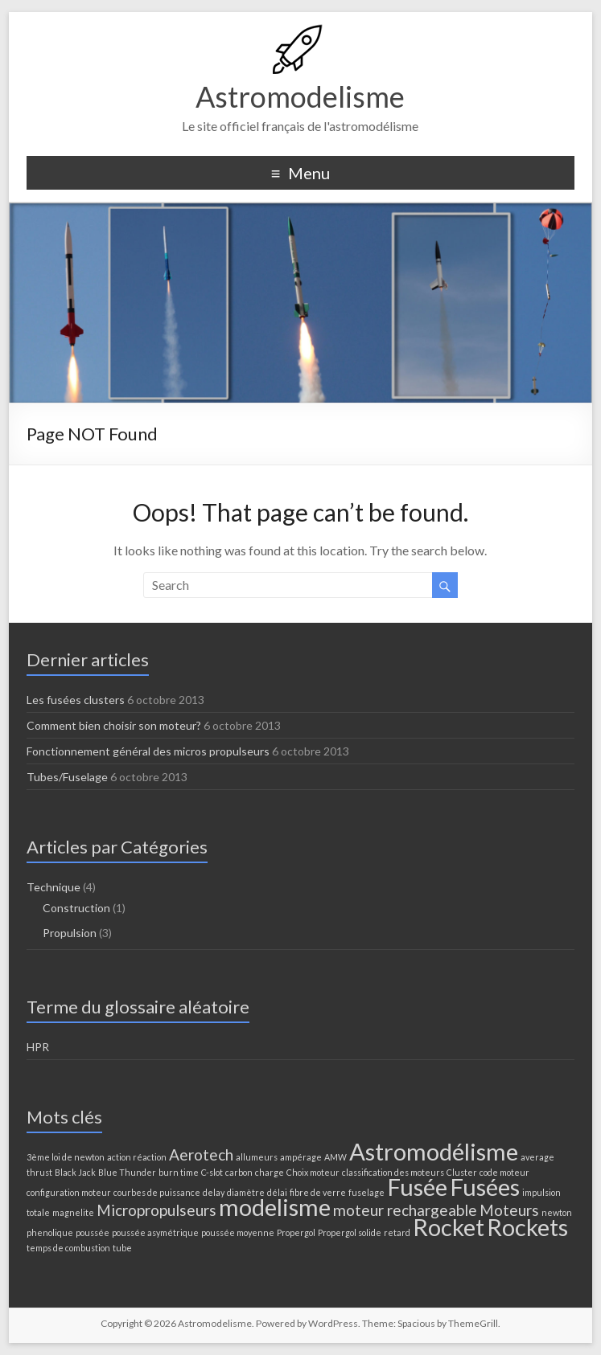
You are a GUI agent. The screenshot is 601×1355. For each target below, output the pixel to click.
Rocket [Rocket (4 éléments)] (448, 1227)
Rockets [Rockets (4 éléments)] (527, 1227)
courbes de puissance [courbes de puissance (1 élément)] (156, 1192)
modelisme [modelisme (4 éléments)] (275, 1207)
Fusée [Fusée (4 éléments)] (417, 1187)
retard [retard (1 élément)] (397, 1232)
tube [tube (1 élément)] (122, 1247)
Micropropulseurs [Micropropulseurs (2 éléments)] (156, 1210)
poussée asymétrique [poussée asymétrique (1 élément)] (155, 1232)
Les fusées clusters (76, 699)
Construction (76, 908)
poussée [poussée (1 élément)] (92, 1232)
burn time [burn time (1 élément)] (178, 1172)
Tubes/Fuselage (67, 777)
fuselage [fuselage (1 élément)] (366, 1192)
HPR (38, 1047)
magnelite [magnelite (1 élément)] (73, 1212)
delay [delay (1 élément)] (213, 1192)
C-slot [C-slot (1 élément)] (212, 1172)
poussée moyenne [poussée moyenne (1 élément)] (237, 1232)
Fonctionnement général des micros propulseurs (148, 751)
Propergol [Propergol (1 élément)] (296, 1232)
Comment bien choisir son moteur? (114, 725)
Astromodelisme (300, 96)
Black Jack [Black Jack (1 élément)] (75, 1172)
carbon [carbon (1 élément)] (239, 1172)
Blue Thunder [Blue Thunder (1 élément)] (127, 1172)
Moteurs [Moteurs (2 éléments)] (509, 1210)
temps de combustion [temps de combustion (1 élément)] (68, 1247)
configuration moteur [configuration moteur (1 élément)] (69, 1192)
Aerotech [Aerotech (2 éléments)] (201, 1154)
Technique (53, 887)
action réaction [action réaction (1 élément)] (137, 1157)
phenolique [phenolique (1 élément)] (50, 1232)
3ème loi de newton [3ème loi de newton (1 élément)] (66, 1157)
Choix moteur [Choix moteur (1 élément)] (313, 1172)
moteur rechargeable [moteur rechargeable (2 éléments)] (405, 1210)
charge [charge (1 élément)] (269, 1172)
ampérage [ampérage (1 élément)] (301, 1157)
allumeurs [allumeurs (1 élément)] (257, 1157)
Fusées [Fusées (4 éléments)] (485, 1187)
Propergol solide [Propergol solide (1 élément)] (349, 1232)
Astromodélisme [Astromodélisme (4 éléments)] (433, 1151)
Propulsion (70, 932)
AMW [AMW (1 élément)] (335, 1157)
